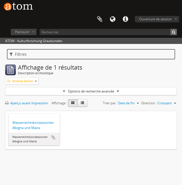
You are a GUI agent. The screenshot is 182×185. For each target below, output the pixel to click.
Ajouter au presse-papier (53, 137)
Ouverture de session (155, 19)
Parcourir (22, 32)
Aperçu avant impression (26, 103)
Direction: (148, 103)
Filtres (18, 54)
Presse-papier (99, 19)
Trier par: (109, 103)
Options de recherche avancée (91, 91)
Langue (112, 19)
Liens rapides (125, 19)
